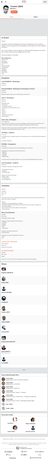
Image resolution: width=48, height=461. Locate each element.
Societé (25, 443)
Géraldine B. (11, 423)
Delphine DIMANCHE (7, 273)
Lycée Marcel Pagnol (7, 250)
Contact (11, 443)
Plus (24, 369)
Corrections (26, 444)
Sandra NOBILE (11, 431)
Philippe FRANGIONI (30, 423)
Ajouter (15, 12)
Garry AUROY (5, 332)
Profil (11, 17)
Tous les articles (20, 444)
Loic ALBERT (5, 363)
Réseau (36, 17)
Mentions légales (12, 444)
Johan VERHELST (6, 351)
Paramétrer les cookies (41, 443)
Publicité (15, 443)
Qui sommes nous (5, 443)
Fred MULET (5, 302)
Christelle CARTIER (30, 431)
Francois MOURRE (6, 292)
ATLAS (3, 189)
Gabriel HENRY (6, 322)
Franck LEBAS (9, 378)
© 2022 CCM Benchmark (34, 444)
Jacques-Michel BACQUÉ (8, 342)
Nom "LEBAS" (9, 404)
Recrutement (20, 443)
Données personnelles (31, 443)
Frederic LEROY (6, 312)
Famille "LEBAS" (10, 408)
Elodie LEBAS (5, 282)
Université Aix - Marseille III (9, 241)
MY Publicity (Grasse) (6, 353)
